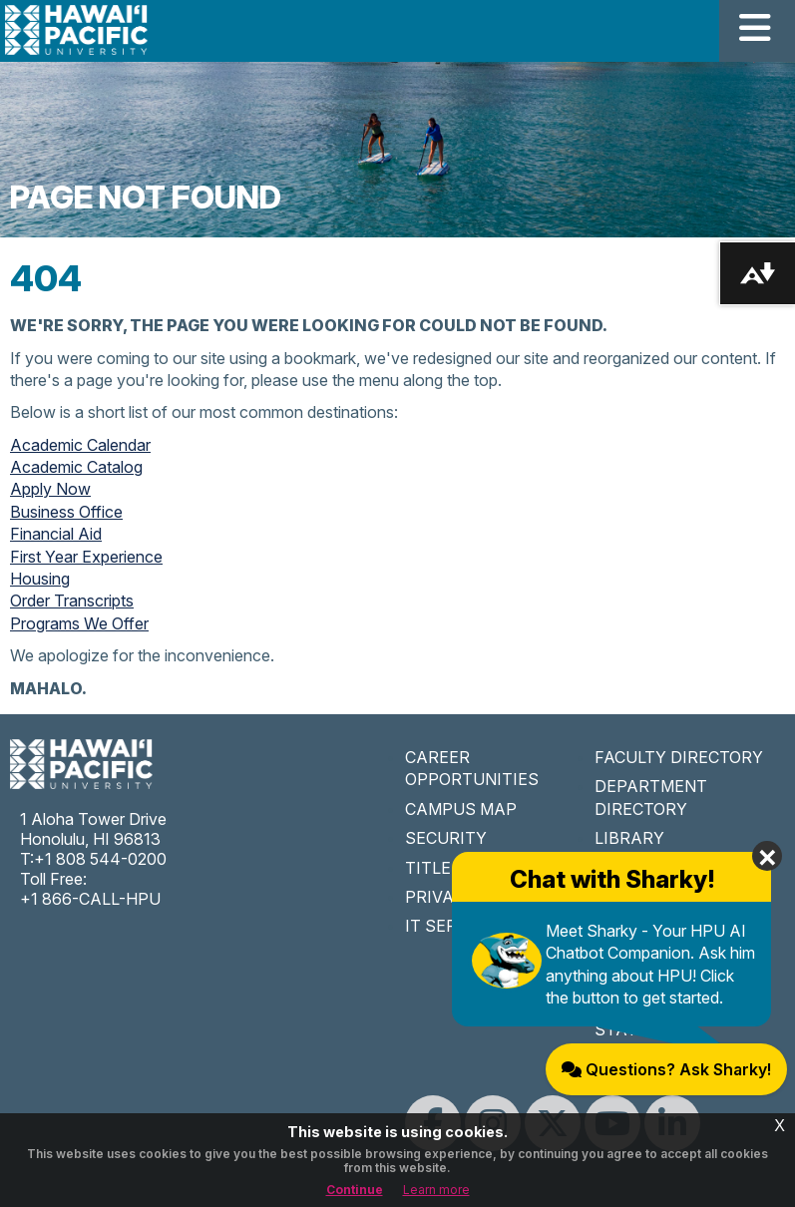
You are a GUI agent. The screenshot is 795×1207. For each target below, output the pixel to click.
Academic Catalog (76, 467)
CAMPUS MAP (461, 809)
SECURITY (446, 838)
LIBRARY (629, 838)
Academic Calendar (80, 445)
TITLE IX (438, 868)
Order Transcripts (72, 600)
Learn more (436, 1189)
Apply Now (50, 489)
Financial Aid (56, 534)
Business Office (66, 512)
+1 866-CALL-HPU (90, 899)
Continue (354, 1189)
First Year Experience (86, 557)
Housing (40, 579)
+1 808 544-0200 (100, 859)
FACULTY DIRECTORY (679, 757)
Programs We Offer (79, 623)
